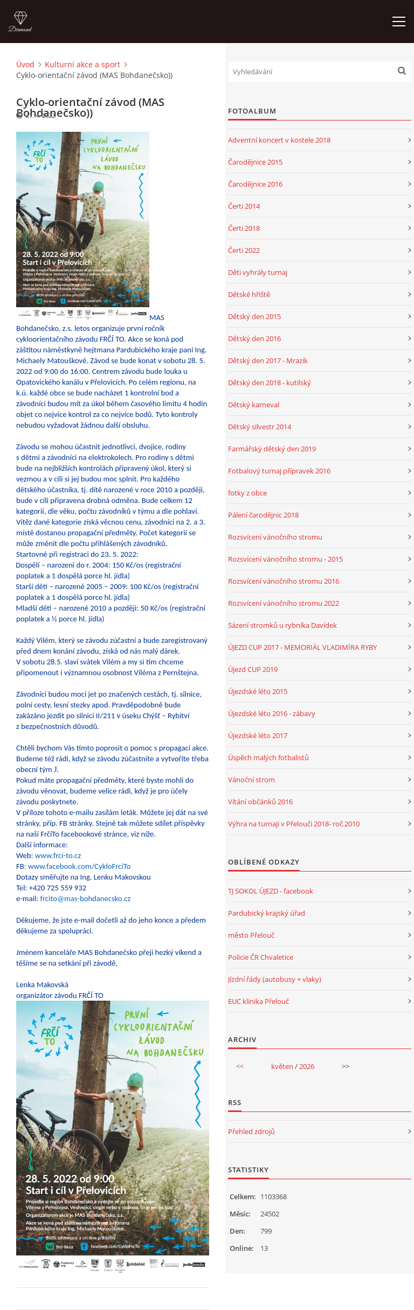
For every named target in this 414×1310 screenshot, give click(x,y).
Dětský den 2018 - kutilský (269, 382)
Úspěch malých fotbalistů (268, 757)
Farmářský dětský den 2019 (272, 449)
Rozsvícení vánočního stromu (275, 537)
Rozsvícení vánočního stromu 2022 (283, 603)
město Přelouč (251, 935)
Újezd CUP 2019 (253, 669)
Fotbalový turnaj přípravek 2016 (279, 471)
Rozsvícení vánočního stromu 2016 (283, 581)
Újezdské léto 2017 (257, 735)
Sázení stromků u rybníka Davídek (282, 625)
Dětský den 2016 (254, 338)
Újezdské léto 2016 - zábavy (271, 713)
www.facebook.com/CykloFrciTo (79, 866)
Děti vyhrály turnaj (257, 272)
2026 (306, 1066)
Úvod (25, 64)
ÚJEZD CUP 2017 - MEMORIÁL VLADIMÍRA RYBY (302, 647)
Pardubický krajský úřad (266, 913)
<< (240, 1066)
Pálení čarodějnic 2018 (263, 515)
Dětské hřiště (249, 294)
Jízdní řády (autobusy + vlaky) (274, 979)
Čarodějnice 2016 (255, 184)
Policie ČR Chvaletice (260, 957)
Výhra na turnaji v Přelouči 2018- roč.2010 (294, 824)
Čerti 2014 (244, 206)
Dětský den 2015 (254, 316)
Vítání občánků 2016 (260, 801)
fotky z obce (247, 493)
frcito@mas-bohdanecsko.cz (85, 898)
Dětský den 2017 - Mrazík (268, 360)
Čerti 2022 (244, 250)
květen (282, 1066)
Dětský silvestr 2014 (259, 426)
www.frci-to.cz (58, 855)
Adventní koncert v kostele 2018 (279, 140)
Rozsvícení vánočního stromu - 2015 (285, 559)
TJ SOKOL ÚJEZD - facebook (270, 891)
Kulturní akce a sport (82, 64)
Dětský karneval (253, 404)
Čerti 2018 (244, 228)
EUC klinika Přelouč (258, 1001)
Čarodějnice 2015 (255, 162)
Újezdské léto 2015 (257, 691)
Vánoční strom (251, 779)
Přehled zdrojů (251, 1131)
